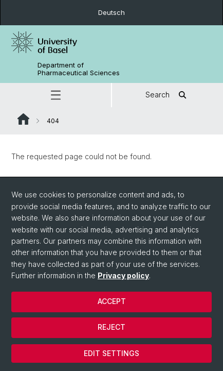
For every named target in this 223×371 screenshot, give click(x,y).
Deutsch (111, 12)
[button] (55, 95)
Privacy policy (123, 275)
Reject (111, 327)
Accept (112, 301)
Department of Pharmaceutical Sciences (79, 69)
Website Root (23, 119)
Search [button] (167, 95)
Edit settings (111, 353)
